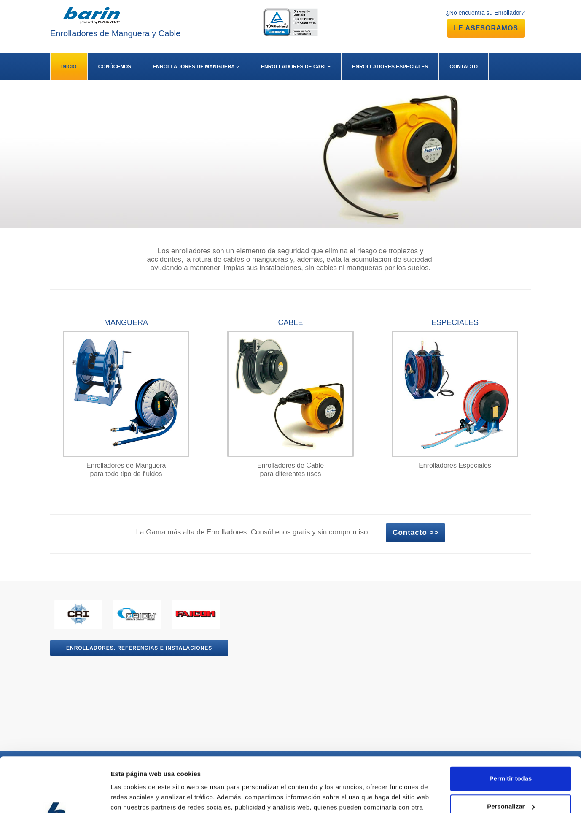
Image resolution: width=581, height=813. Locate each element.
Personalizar (511, 751)
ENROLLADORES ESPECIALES (390, 67)
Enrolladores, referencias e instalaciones (139, 648)
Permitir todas (511, 724)
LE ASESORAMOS (486, 28)
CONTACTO (463, 67)
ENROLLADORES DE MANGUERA (196, 67)
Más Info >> (43, 174)
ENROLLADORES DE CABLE (296, 67)
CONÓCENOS (115, 67)
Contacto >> (415, 532)
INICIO (69, 67)
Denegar (510, 779)
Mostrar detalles (135, 796)
